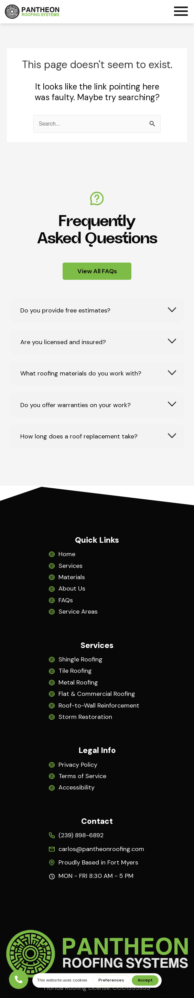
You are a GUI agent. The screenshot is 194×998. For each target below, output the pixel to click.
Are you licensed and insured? (63, 342)
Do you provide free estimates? (65, 311)
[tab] (97, 310)
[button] (181, 12)
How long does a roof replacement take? (79, 436)
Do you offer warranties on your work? (75, 405)
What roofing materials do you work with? (80, 374)
